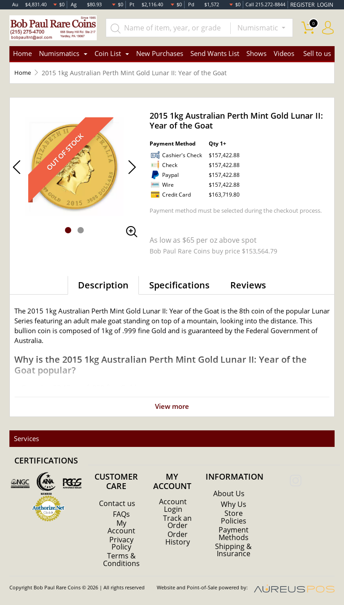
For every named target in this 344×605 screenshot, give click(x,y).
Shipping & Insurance (233, 549)
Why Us (233, 505)
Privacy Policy (121, 542)
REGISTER (305, 4)
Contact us (117, 503)
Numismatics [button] (59, 53)
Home (22, 53)
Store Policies (233, 517)
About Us (229, 494)
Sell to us (317, 53)
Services (25, 438)
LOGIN (325, 4)
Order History (177, 537)
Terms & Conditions (121, 558)
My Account (121, 526)
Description (103, 285)
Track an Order (177, 521)
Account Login (173, 505)
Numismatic (258, 28)
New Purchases (159, 53)
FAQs (121, 514)
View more (172, 406)
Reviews (248, 285)
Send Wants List (214, 53)
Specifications (179, 285)
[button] (68, 230)
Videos (284, 53)
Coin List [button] (108, 53)
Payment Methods (234, 533)
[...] (169, 27)
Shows (256, 53)
